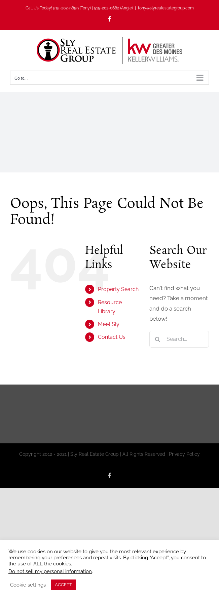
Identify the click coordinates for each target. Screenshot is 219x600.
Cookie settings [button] (28, 585)
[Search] (157, 339)
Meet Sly (108, 324)
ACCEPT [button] (63, 584)
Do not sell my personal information (50, 571)
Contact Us (111, 337)
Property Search (118, 289)
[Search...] (179, 339)
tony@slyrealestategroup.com (166, 8)
